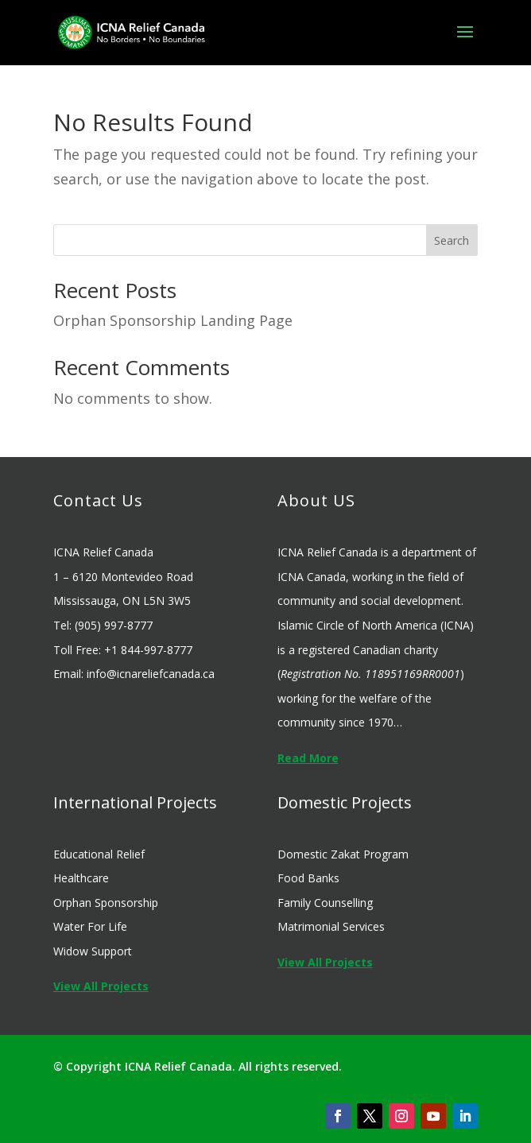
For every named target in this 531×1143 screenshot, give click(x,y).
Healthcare (81, 877)
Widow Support (92, 951)
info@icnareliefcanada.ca (151, 673)
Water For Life (90, 926)
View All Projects (101, 986)
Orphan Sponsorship (105, 902)
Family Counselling (325, 902)
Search (451, 240)
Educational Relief (99, 854)
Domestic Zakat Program (343, 854)
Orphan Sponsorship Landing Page (173, 320)
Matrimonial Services (331, 926)
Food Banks (308, 877)
